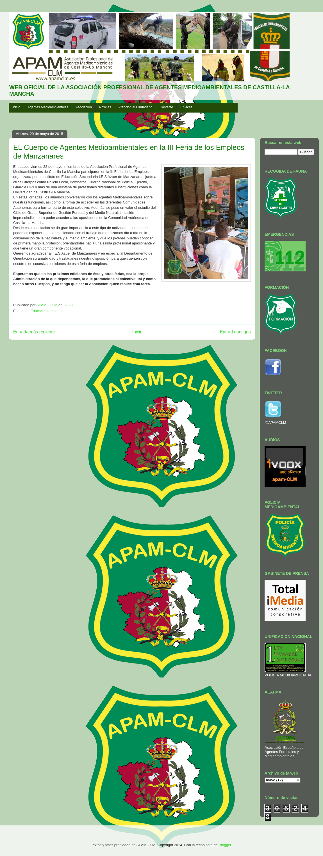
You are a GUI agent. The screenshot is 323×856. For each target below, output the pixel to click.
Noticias (105, 107)
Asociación (84, 107)
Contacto (166, 107)
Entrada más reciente (34, 331)
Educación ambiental (47, 311)
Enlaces (186, 107)
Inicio (16, 107)
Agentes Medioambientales (48, 107)
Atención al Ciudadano (136, 107)
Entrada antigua (235, 331)
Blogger (225, 845)
